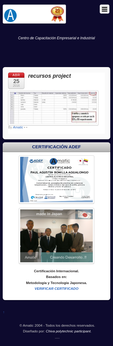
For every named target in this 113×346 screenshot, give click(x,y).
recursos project (49, 76)
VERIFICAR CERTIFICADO (57, 288)
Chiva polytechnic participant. (69, 331)
